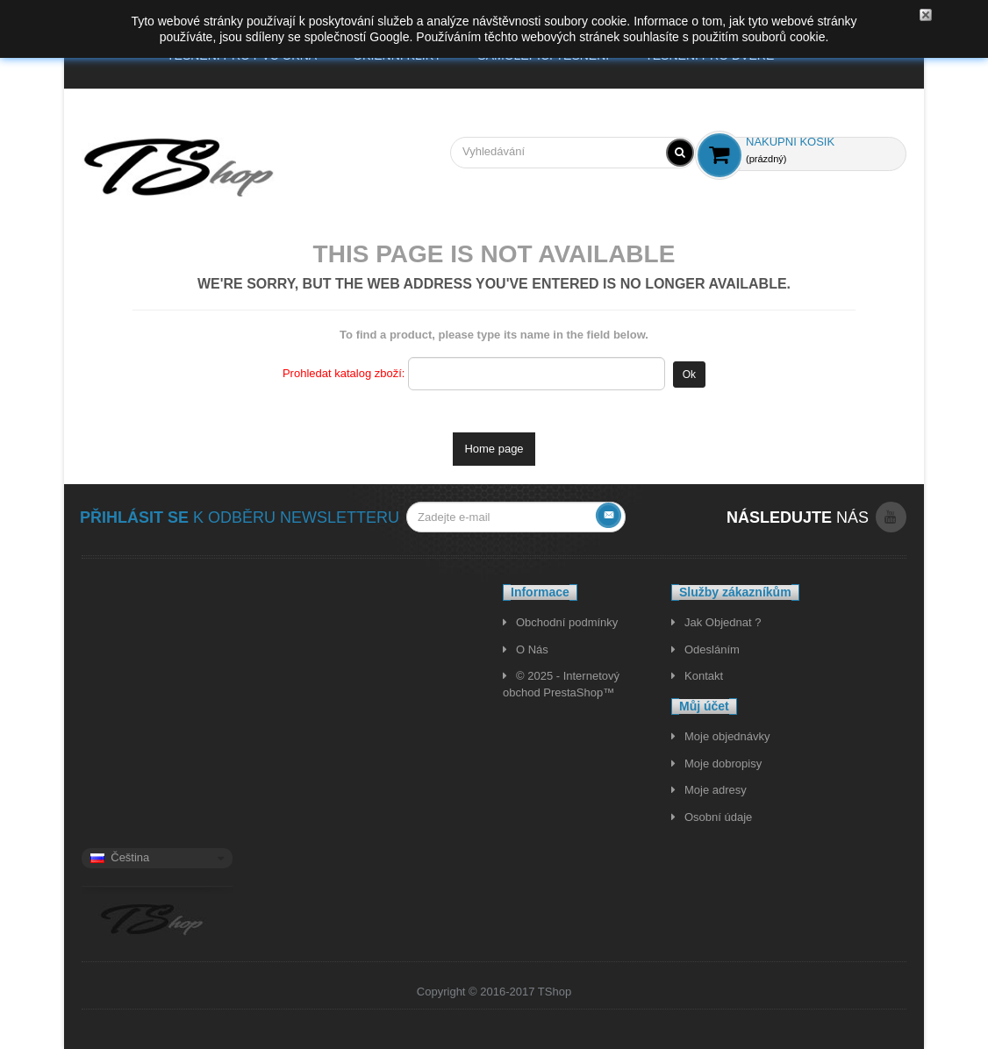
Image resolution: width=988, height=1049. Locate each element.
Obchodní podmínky (567, 622)
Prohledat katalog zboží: (344, 373)
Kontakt (703, 675)
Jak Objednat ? (722, 622)
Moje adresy (715, 789)
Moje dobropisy (723, 763)
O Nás (532, 649)
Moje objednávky (727, 736)
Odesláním (712, 649)
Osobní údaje (718, 817)
